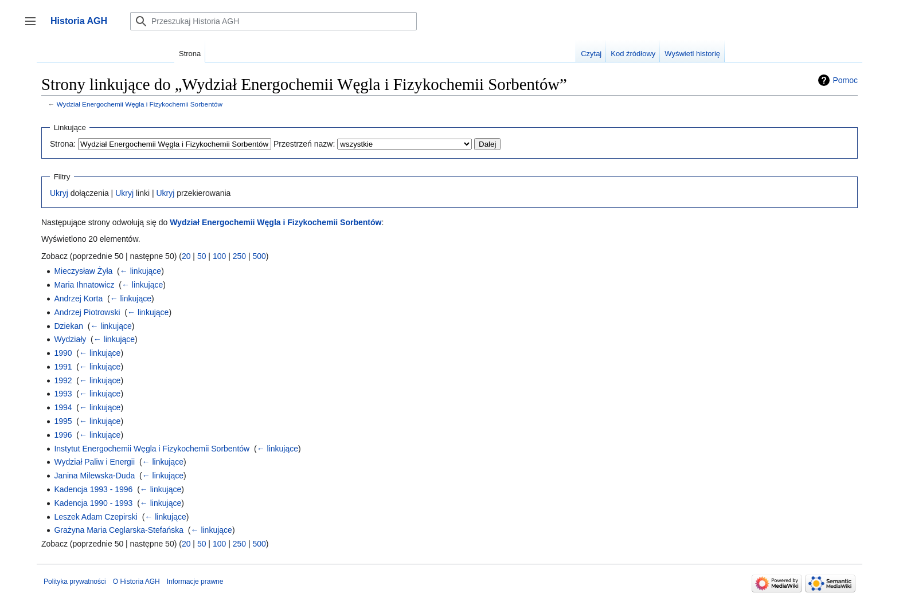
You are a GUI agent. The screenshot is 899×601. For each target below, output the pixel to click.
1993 (63, 393)
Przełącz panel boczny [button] (34, 27)
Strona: (63, 143)
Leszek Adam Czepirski (96, 516)
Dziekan (68, 326)
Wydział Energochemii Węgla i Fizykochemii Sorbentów (139, 104)
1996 (63, 434)
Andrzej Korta (78, 298)
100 (219, 256)
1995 (63, 421)
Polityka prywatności (75, 582)
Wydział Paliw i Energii (94, 461)
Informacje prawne (195, 582)
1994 (63, 407)
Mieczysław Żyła (83, 271)
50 (201, 256)
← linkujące (140, 271)
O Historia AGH (136, 582)
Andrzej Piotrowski (87, 312)
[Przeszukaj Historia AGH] (273, 21)
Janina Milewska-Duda (94, 475)
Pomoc (845, 80)
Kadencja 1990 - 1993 (93, 503)
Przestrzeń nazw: (304, 143)
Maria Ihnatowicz (84, 284)
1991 (63, 366)
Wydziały (70, 339)
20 (186, 256)
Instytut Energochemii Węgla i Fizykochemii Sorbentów (151, 448)
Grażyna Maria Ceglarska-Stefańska (118, 530)
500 (258, 256)
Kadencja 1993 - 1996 (93, 489)
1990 (63, 353)
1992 (63, 380)
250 (239, 256)
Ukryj (59, 193)
